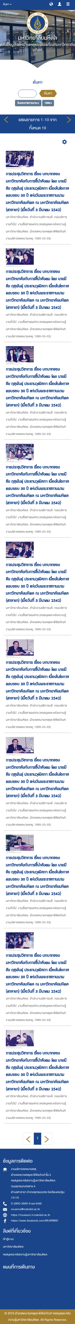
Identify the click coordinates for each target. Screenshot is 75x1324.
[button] (51, 4)
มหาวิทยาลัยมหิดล (13, 1246)
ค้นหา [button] (7, 4)
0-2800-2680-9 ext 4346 (26, 1203)
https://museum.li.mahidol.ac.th (30, 1215)
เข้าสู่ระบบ (8, 1239)
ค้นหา (48, 93)
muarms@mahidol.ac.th (25, 1209)
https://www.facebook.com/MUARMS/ (34, 1220)
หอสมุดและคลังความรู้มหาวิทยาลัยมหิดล (25, 1254)
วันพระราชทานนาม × (28, 103)
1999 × (48, 103)
